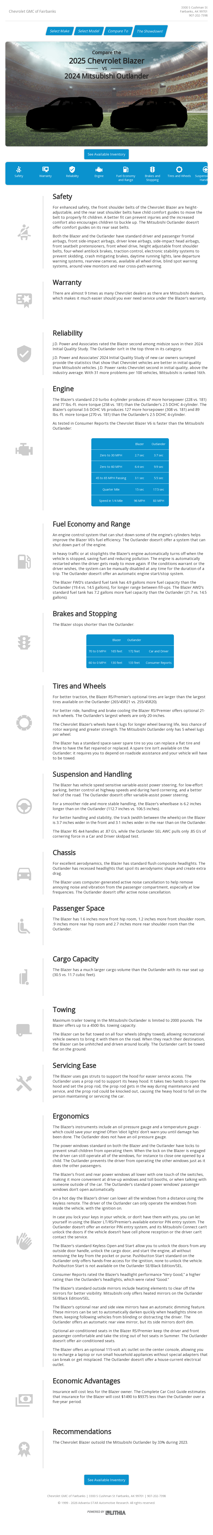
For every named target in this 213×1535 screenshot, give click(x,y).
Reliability (72, 173)
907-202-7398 (198, 15)
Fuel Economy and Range (126, 175)
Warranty (46, 173)
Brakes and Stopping (153, 175)
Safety (19, 173)
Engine (99, 173)
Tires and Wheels (180, 173)
